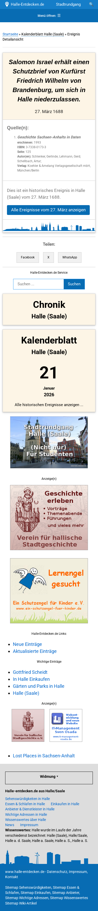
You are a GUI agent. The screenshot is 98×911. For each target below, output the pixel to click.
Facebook (28, 257)
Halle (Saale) (26, 693)
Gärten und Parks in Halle (38, 686)
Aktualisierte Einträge (35, 651)
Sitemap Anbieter (65, 893)
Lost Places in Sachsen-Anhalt (44, 755)
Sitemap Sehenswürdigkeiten (28, 887)
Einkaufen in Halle (65, 804)
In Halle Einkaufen (31, 679)
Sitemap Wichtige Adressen (26, 898)
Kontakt (11, 877)
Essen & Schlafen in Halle (25, 804)
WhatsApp (69, 257)
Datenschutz (57, 872)
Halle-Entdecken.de (24, 4)
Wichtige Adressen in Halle (26, 814)
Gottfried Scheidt (30, 672)
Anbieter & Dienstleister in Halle (29, 809)
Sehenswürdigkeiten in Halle (27, 799)
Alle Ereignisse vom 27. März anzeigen (48, 209)
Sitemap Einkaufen (36, 893)
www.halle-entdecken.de (24, 872)
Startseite (10, 34)
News (9, 825)
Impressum (29, 825)
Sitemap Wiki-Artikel (21, 903)
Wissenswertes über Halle (25, 820)
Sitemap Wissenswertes (69, 898)
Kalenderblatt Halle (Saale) (42, 34)
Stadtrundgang (68, 4)
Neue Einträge (27, 644)
